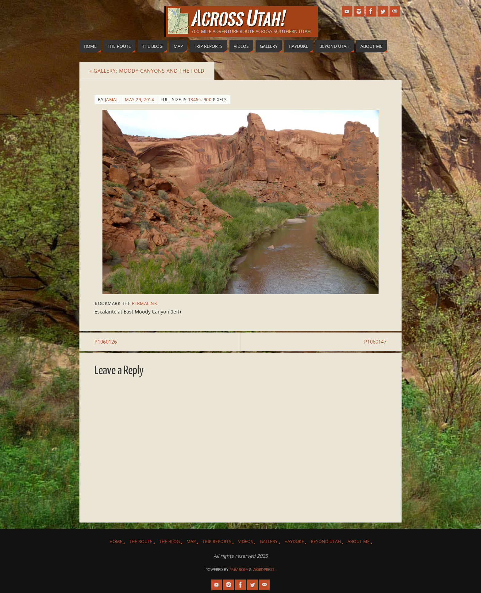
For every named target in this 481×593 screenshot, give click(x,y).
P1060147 (375, 341)
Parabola (238, 569)
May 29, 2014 (139, 99)
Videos (245, 541)
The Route (140, 541)
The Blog (169, 541)
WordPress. (264, 569)
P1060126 (105, 341)
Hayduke (294, 541)
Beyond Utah (326, 541)
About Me (359, 541)
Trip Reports (216, 541)
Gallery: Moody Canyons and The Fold (147, 70)
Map (191, 541)
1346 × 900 (200, 99)
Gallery (269, 541)
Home (116, 541)
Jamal (112, 99)
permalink (144, 303)
